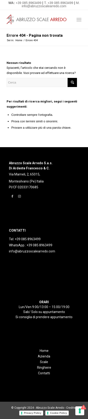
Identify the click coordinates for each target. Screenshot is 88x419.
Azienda (44, 356)
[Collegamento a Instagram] (19, 196)
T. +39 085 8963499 (58, 3)
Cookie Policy (58, 413)
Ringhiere (44, 367)
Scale (44, 362)
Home (44, 351)
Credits (71, 407)
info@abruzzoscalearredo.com (32, 251)
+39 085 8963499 (28, 3)
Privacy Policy (33, 413)
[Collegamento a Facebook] (12, 196)
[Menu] (79, 19)
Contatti (44, 373)
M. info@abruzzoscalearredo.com (51, 4)
